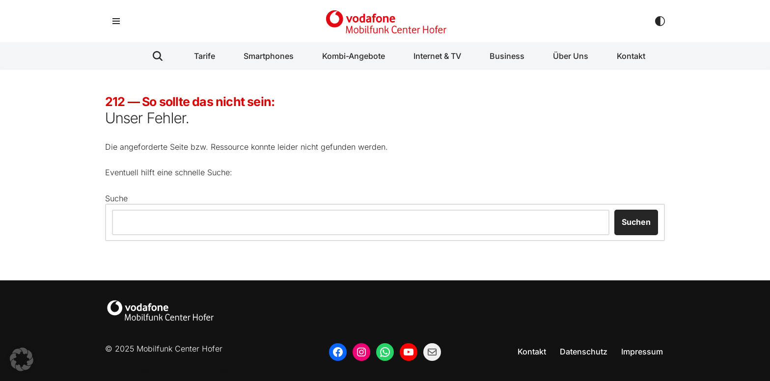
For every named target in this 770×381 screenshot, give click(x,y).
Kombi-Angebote (353, 56)
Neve (114, 370)
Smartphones (269, 56)
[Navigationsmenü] (116, 21)
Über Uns (570, 56)
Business (507, 56)
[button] (21, 359)
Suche (116, 198)
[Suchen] (158, 56)
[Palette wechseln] (660, 21)
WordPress (208, 370)
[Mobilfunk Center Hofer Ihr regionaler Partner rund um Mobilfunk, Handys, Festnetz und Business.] (385, 21)
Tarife (204, 56)
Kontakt (631, 56)
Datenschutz (583, 351)
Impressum (642, 351)
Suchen (636, 222)
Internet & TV (437, 56)
